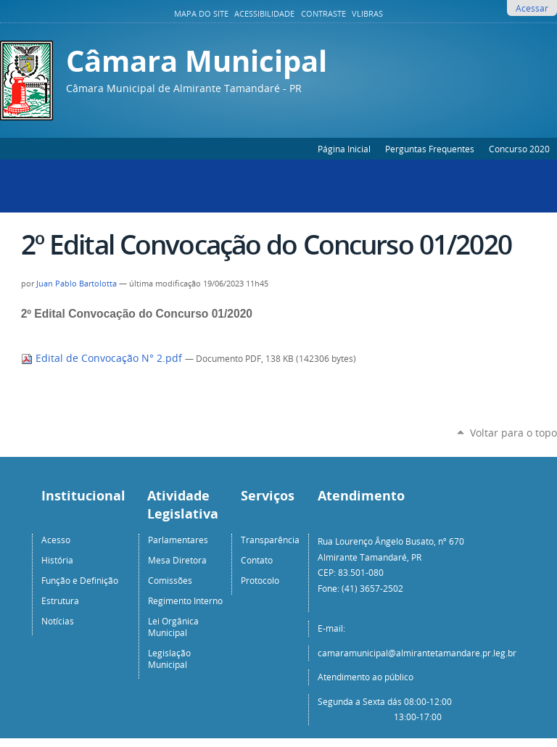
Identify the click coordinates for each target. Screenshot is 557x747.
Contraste (323, 14)
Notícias (57, 621)
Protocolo (260, 580)
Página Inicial (344, 148)
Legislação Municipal (169, 658)
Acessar (532, 8)
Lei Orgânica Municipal (173, 626)
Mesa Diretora (177, 560)
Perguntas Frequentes (429, 148)
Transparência (270, 539)
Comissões (170, 580)
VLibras (367, 14)
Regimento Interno (185, 600)
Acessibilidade (264, 14)
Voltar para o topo (513, 432)
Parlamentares (178, 539)
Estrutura (60, 600)
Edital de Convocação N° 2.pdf (103, 358)
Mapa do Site (201, 14)
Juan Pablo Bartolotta (76, 283)
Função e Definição (79, 580)
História (57, 560)
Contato (257, 560)
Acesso (55, 539)
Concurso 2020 (519, 148)
